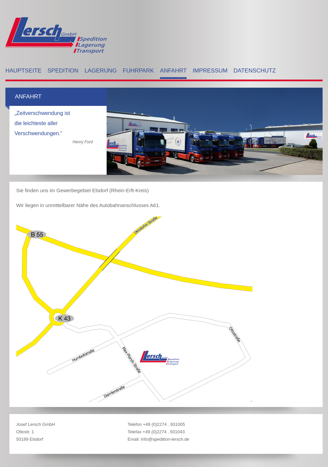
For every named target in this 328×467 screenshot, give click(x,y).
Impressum (210, 70)
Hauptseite (23, 70)
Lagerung (100, 70)
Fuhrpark (138, 70)
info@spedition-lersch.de (165, 439)
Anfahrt (173, 70)
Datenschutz (255, 70)
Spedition (63, 70)
